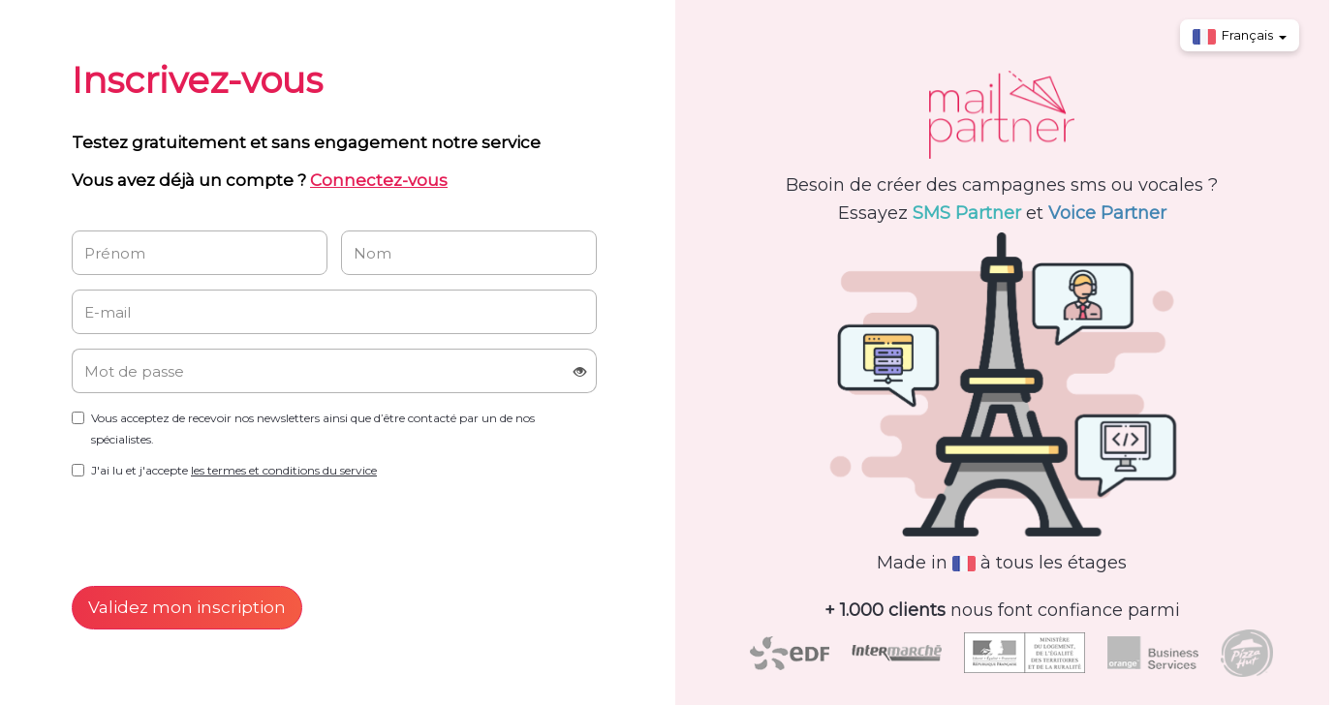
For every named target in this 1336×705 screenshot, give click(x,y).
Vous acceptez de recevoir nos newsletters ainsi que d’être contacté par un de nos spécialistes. (313, 428)
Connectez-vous (379, 180)
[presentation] (219, 529)
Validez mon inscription (187, 607)
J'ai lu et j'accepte (234, 470)
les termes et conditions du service (284, 470)
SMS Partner (967, 213)
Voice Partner (1107, 213)
